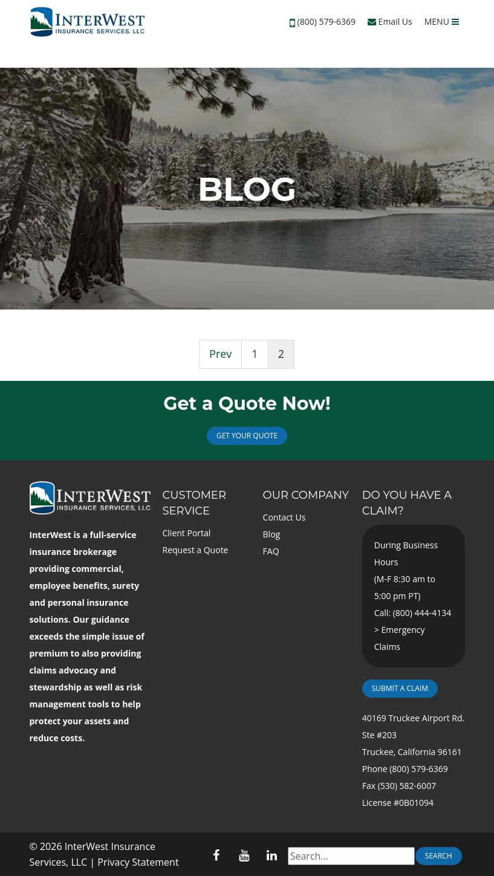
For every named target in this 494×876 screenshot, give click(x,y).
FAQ (271, 551)
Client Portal (187, 533)
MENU (441, 21)
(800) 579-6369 (326, 21)
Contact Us (284, 517)
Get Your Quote (247, 435)
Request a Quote (196, 550)
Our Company (306, 495)
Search (438, 856)
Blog (272, 534)
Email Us (390, 21)
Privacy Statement (137, 862)
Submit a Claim (400, 688)
